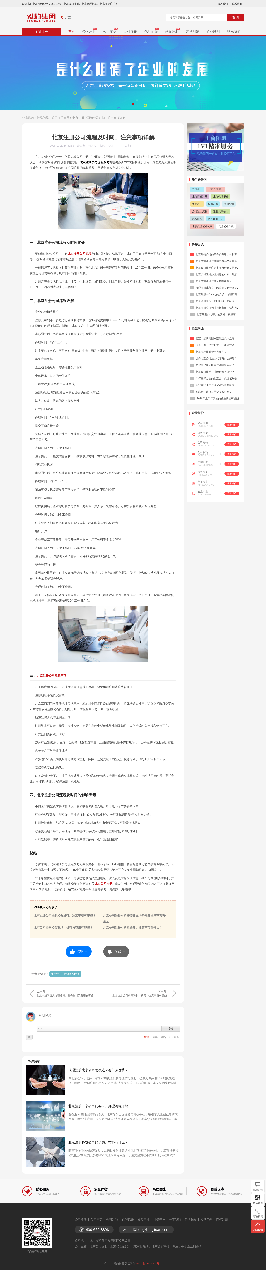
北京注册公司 (215, 218)
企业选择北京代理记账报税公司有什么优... (220, 385)
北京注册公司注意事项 (51, 675)
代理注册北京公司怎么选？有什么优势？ (98, 1070)
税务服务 (203, 471)
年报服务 (203, 481)
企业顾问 (213, 31)
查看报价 (231, 424)
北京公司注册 (103, 883)
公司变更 (109, 31)
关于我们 (175, 1219)
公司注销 (130, 31)
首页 (71, 31)
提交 (170, 1028)
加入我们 (222, 3)
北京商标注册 (199, 196)
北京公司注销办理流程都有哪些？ (215, 371)
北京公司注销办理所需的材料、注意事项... (220, 274)
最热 (163, 1037)
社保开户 (159, 1219)
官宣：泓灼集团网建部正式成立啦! (215, 338)
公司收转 (203, 452)
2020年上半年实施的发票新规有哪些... (219, 398)
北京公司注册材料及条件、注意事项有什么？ (132, 927)
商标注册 (171, 31)
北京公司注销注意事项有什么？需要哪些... (220, 267)
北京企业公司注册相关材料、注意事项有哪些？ (65, 915)
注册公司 (229, 204)
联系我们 (237, 3)
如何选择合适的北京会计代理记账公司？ (219, 378)
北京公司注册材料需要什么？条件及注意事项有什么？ (135, 918)
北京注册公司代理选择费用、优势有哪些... (220, 307)
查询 (235, 17)
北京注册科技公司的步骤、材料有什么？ (98, 1142)
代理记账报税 (226, 226)
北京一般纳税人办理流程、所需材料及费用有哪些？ (66, 995)
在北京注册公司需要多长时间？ (214, 391)
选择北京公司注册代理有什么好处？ (216, 358)
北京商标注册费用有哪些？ (211, 351)
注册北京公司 (221, 211)
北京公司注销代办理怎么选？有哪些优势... (220, 261)
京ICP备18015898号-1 (148, 1263)
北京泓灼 (28, 117)
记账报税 (197, 218)
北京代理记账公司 (202, 226)
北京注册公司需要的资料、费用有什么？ (220, 314)
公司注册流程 (199, 211)
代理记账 (151, 31)
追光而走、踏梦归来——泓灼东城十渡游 (219, 345)
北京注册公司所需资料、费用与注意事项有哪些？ (140, 995)
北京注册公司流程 (79, 253)
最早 (155, 1037)
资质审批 (203, 491)
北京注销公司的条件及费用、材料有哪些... (220, 254)
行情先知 (191, 1219)
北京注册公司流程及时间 (65, 973)
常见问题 (192, 31)
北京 (68, 17)
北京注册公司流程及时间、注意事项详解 (99, 117)
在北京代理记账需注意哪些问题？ (215, 365)
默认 (147, 1037)
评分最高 (174, 1037)
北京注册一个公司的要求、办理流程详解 (98, 1106)
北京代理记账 (221, 196)
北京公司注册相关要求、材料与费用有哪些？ (63, 927)
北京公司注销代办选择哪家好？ (214, 281)
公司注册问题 (60, 117)
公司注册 (89, 31)
